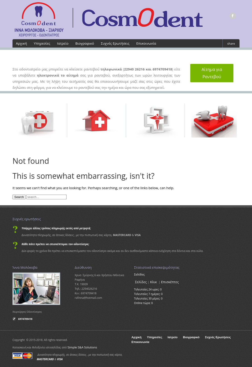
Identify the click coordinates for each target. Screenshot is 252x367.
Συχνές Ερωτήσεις (115, 43)
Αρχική (21, 43)
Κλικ (153, 282)
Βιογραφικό (84, 43)
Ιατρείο (63, 43)
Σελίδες (140, 282)
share (231, 43)
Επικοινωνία (146, 43)
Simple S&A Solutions (80, 346)
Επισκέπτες (168, 282)
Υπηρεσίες (42, 43)
